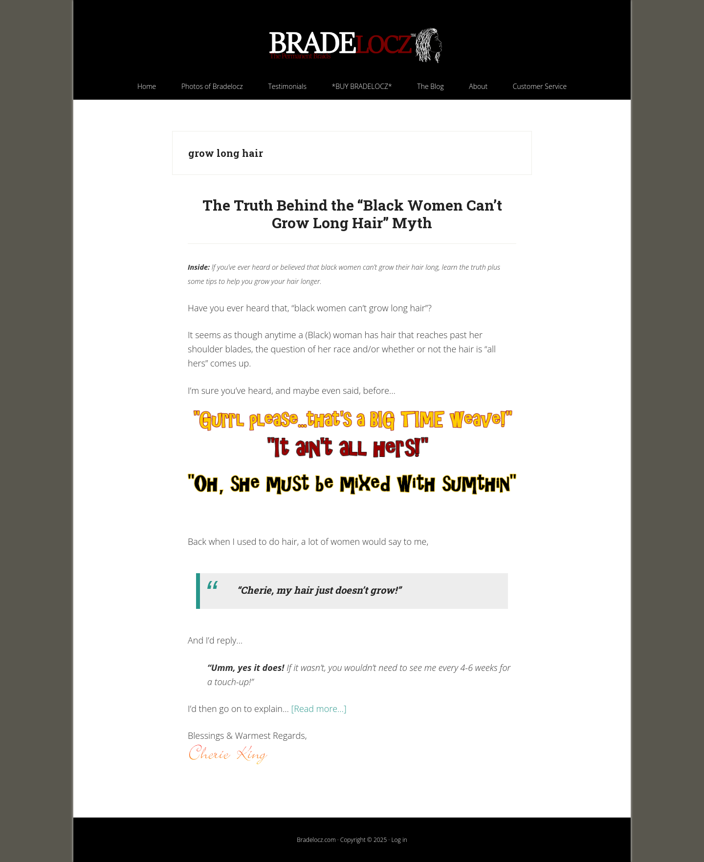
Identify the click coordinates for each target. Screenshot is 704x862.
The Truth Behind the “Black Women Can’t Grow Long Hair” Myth (352, 213)
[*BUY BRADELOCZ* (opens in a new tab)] (362, 86)
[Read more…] (318, 708)
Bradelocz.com (352, 45)
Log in (399, 840)
